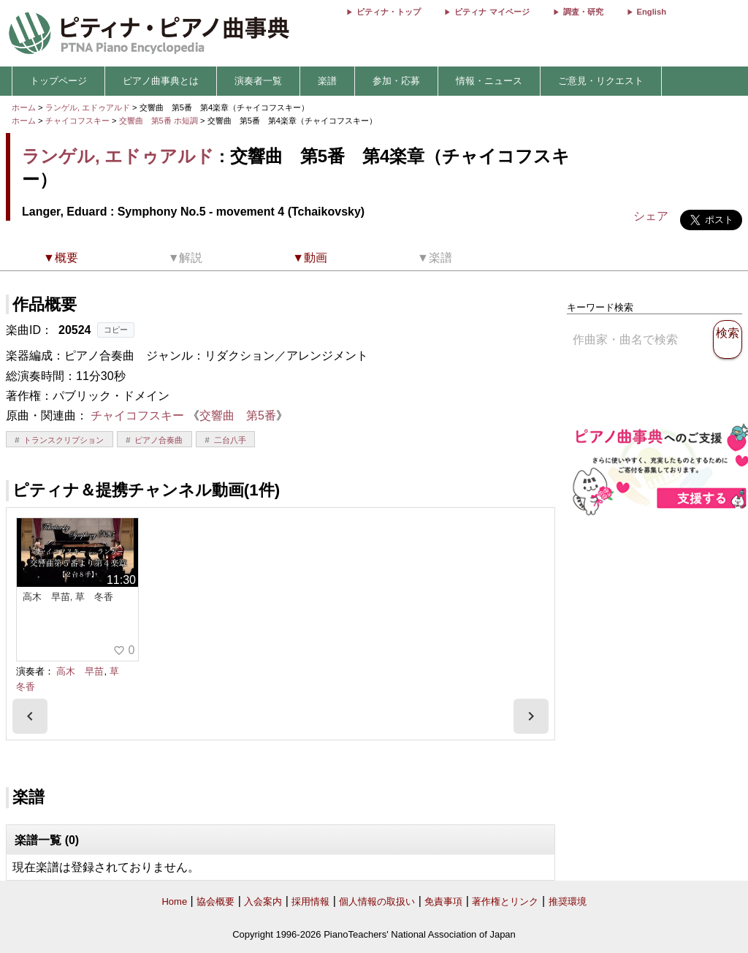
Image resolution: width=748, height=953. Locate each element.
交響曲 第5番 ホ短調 (158, 120)
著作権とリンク (505, 901)
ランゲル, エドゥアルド (87, 107)
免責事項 (443, 901)
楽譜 (327, 80)
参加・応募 (396, 80)
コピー (116, 329)
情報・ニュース (489, 80)
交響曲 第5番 (237, 415)
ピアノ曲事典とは (161, 80)
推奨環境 (568, 901)
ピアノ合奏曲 (158, 440)
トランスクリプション (63, 440)
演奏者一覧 (258, 80)
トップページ (58, 80)
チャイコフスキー (77, 120)
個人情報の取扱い (377, 901)
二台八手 (230, 440)
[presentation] (29, 716)
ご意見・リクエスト (601, 80)
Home (174, 901)
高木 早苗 (80, 671)
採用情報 (310, 901)
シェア (650, 216)
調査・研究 (583, 11)
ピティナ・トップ (388, 11)
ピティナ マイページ (491, 11)
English (651, 11)
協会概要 (215, 901)
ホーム (24, 107)
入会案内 (263, 901)
